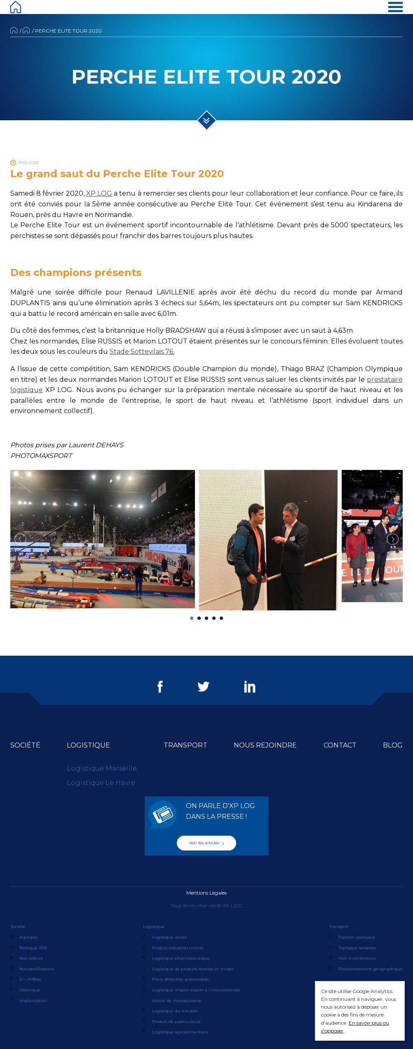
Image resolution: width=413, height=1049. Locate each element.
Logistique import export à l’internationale (196, 990)
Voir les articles (206, 843)
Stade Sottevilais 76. (142, 351)
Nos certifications (36, 969)
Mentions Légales (206, 893)
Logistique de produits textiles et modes (193, 969)
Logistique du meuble (175, 1011)
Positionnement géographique (370, 969)
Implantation (33, 1000)
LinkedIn (250, 686)
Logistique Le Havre (101, 783)
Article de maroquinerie (176, 1000)
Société (25, 745)
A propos (28, 937)
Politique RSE (33, 948)
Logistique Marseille (102, 768)
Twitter (203, 686)
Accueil (13, 30)
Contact (340, 745)
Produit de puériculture (176, 1021)
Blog (393, 745)
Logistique (88, 745)
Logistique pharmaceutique (181, 958)
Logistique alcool (169, 937)
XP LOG (99, 193)
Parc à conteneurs (356, 958)
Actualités (26, 30)
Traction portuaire (356, 937)
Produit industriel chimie (178, 948)
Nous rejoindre (265, 745)
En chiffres (30, 979)
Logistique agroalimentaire (180, 1032)
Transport (185, 745)
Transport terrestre (357, 948)
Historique (29, 990)
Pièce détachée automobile (180, 979)
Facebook (160, 686)
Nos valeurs (30, 958)
